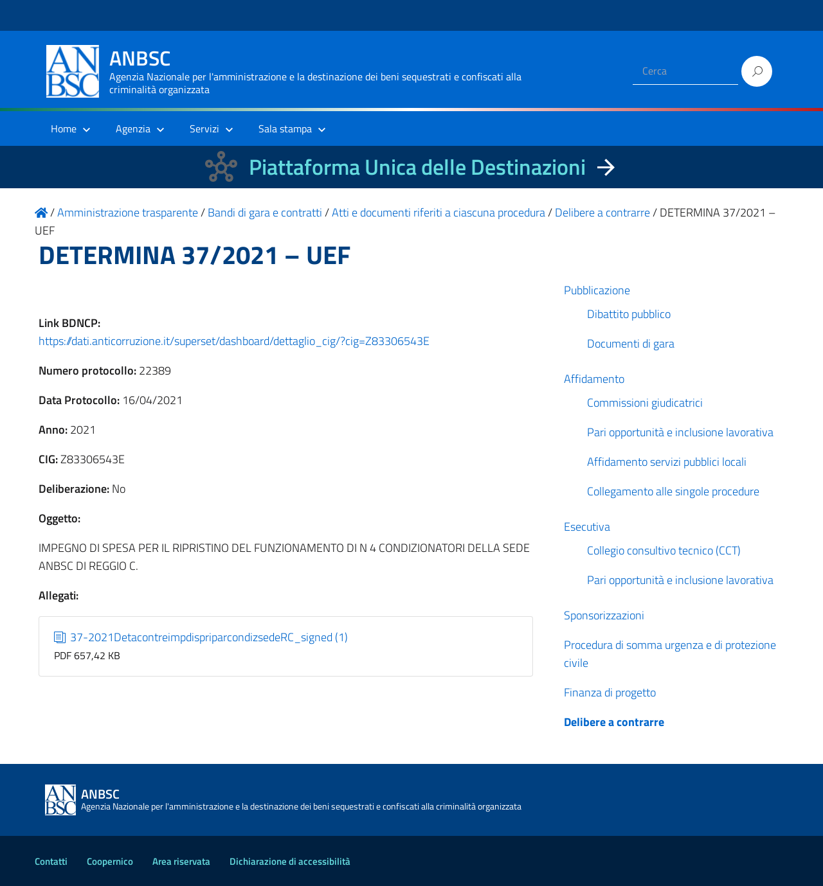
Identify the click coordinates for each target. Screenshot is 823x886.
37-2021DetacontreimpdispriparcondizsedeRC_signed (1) (201, 637)
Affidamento (594, 378)
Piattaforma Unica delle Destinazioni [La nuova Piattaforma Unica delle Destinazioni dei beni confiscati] (417, 166)
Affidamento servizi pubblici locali (666, 461)
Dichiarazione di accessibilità (290, 861)
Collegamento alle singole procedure (673, 491)
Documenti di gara (630, 343)
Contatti (51, 861)
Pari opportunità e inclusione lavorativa (680, 432)
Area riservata (181, 861)
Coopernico (110, 861)
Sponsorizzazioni (604, 615)
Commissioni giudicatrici (645, 402)
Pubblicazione (597, 290)
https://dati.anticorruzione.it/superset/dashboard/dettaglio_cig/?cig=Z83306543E (234, 341)
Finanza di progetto (610, 692)
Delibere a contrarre (614, 722)
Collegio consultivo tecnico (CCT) (664, 550)
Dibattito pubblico (629, 314)
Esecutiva (587, 526)
